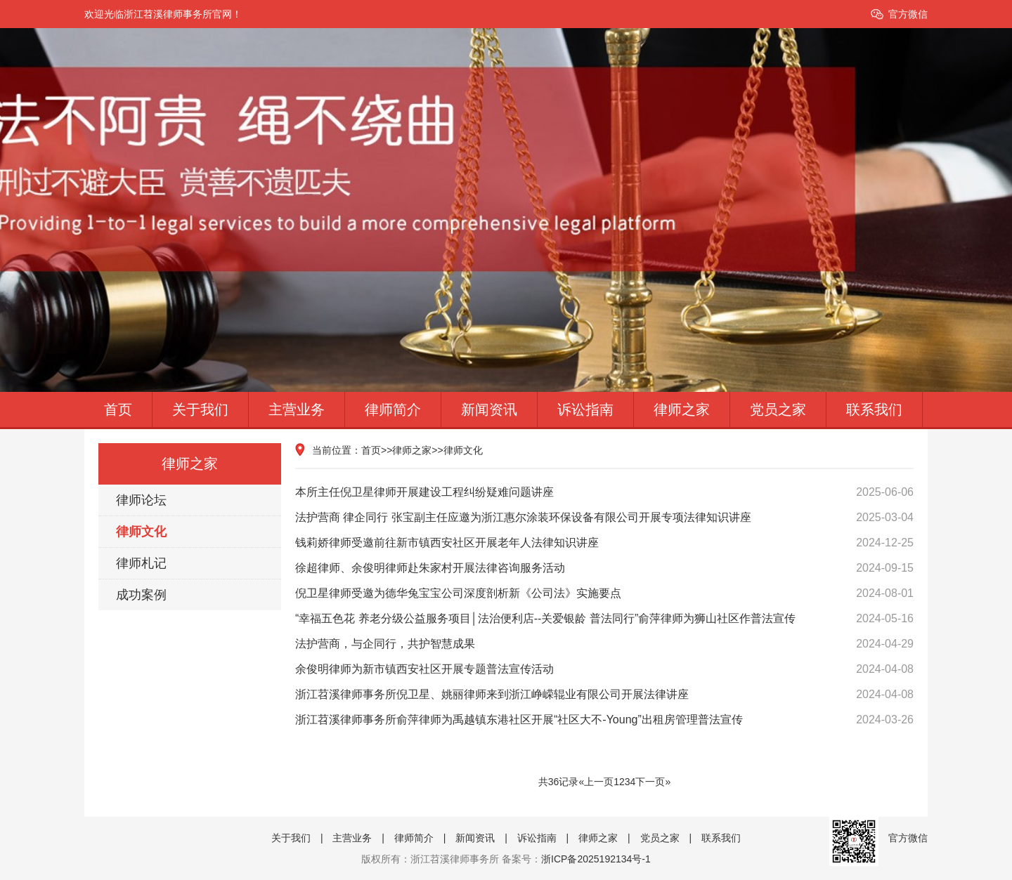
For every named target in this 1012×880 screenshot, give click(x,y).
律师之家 (682, 409)
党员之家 (778, 409)
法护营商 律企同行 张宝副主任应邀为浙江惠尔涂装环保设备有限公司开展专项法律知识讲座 (604, 517)
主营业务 (296, 409)
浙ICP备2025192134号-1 (596, 859)
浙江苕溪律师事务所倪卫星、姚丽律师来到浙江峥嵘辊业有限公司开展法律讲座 (604, 694)
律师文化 (141, 532)
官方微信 (908, 14)
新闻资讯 (489, 409)
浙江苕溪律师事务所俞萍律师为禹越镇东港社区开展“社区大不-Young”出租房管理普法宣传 (604, 720)
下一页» (652, 781)
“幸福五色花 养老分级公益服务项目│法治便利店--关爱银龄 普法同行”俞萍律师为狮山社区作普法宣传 (604, 618)
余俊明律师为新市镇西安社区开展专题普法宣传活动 (604, 669)
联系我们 (874, 409)
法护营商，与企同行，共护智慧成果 (604, 644)
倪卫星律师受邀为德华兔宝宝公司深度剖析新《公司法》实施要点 (604, 593)
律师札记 (141, 563)
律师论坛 (141, 500)
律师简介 (393, 409)
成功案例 (141, 595)
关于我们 (200, 409)
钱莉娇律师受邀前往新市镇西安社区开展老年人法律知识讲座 (604, 543)
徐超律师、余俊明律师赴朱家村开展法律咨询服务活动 (604, 568)
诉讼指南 (585, 409)
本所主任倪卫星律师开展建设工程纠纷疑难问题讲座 (604, 492)
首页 (118, 409)
